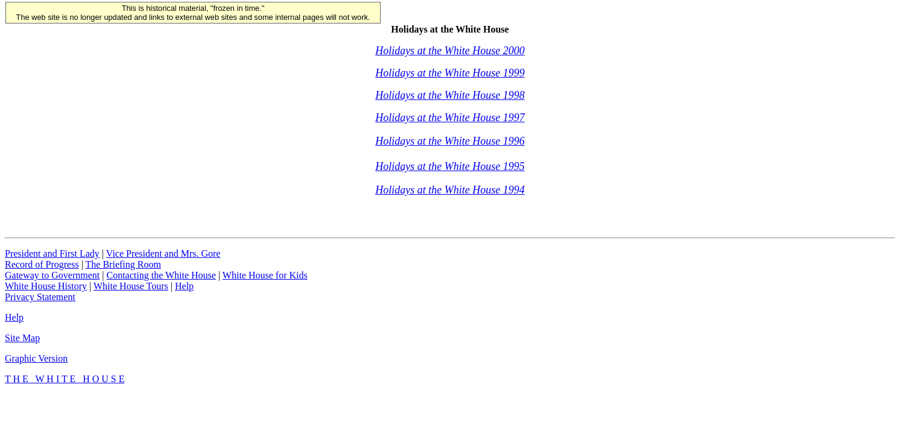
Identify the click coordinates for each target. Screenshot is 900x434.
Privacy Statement (40, 297)
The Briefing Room (123, 264)
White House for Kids (265, 275)
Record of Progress (42, 264)
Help (184, 286)
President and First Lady (52, 253)
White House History (46, 286)
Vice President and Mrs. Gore (163, 253)
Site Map (22, 338)
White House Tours (130, 286)
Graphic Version (36, 358)
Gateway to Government (52, 275)
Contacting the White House (160, 275)
